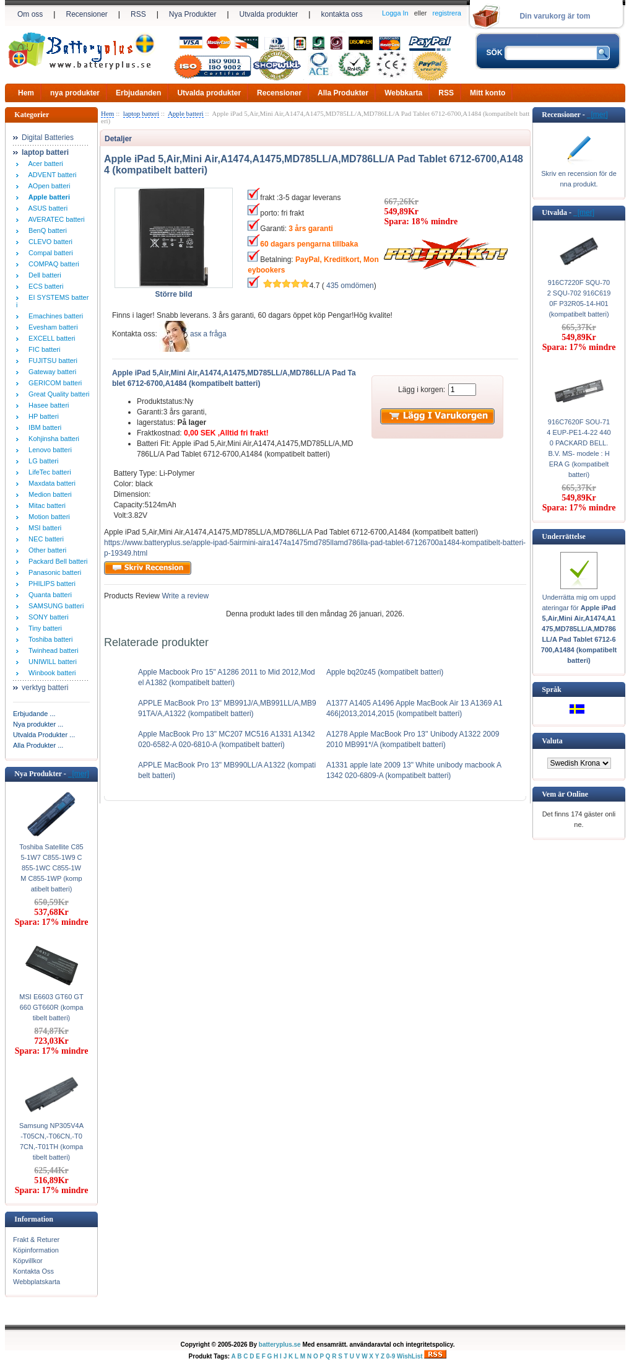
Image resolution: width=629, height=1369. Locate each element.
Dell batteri (43, 275)
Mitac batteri (45, 505)
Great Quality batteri (57, 394)
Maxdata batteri (50, 483)
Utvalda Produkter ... (44, 734)
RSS (138, 14)
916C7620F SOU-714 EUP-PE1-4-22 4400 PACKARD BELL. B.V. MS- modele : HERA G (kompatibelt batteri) (578, 448)
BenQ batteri (46, 230)
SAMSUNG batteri (54, 606)
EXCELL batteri (50, 338)
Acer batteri (44, 163)
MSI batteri (43, 527)
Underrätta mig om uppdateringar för (579, 628)
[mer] (78, 773)
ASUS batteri (46, 208)
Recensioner (86, 14)
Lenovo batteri (48, 449)
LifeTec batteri (48, 472)
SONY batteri (47, 617)
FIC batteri (42, 349)
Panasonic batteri (53, 572)
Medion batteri (48, 494)
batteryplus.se (280, 1344)
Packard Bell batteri (56, 561)
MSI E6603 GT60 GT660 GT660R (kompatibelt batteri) (51, 1007)
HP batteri (42, 416)
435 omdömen (350, 285)
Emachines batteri (54, 316)
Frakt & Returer (36, 1239)
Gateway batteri (50, 371)
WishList (410, 1356)
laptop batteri (141, 113)
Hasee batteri (47, 405)
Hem (26, 93)
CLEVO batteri (48, 241)
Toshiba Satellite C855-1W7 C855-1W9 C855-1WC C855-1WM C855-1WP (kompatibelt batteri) (51, 868)
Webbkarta (403, 93)
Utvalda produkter (269, 14)
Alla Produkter (343, 93)
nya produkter (75, 93)
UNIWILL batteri (51, 661)
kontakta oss (341, 14)
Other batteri (45, 550)
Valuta (552, 741)
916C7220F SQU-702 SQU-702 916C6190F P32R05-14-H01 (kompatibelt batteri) (579, 298)
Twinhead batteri (52, 650)
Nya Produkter (193, 14)
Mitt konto (487, 93)
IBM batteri (43, 427)
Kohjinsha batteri (52, 438)
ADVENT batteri (51, 174)
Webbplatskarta (36, 1281)
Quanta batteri (48, 594)
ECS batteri (44, 286)
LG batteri (41, 461)
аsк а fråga (208, 334)
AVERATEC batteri (55, 219)
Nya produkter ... (38, 724)
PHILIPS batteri (50, 583)
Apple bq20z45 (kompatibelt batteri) (384, 672)
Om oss (30, 14)
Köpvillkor (28, 1260)
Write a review (184, 596)
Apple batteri (186, 113)
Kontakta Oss (33, 1271)
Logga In (395, 13)
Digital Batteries (48, 137)
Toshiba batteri (48, 639)
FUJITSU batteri (51, 360)
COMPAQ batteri (52, 264)
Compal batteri (49, 252)
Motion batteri (47, 516)
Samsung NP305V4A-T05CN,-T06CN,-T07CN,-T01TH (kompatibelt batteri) (51, 1141)
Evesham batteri (51, 327)
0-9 (390, 1356)
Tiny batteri (43, 628)
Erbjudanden (138, 93)
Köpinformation (36, 1250)
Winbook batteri (50, 672)
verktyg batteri (45, 687)
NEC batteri (44, 539)
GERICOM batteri (53, 383)
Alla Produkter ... (38, 745)
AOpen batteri (47, 186)
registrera (447, 13)
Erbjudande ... (34, 713)
